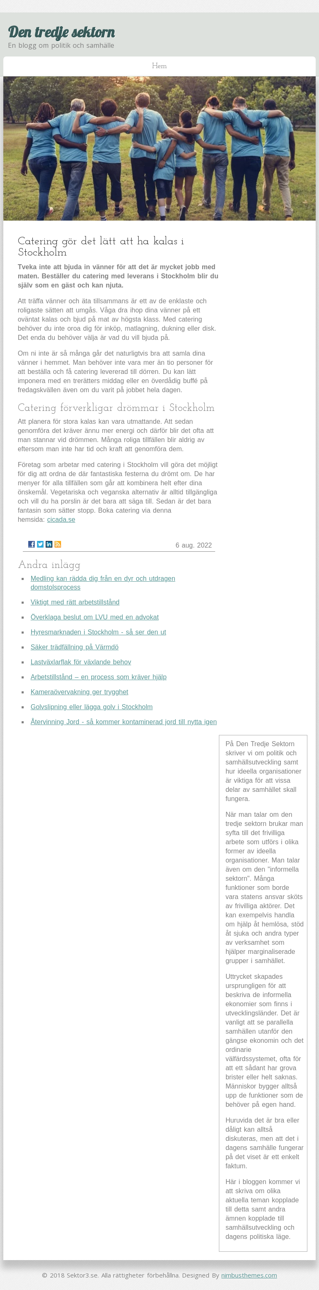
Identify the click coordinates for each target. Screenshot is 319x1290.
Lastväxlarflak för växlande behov (81, 662)
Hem (159, 66)
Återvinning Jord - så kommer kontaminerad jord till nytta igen (124, 721)
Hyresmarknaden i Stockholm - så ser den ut (98, 632)
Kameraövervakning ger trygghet (79, 691)
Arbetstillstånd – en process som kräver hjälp (99, 677)
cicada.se (61, 519)
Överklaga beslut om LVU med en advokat (95, 617)
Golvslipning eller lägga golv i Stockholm (92, 706)
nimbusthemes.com (249, 1275)
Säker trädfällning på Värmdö (75, 647)
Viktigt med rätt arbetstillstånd (75, 602)
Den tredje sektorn (61, 31)
